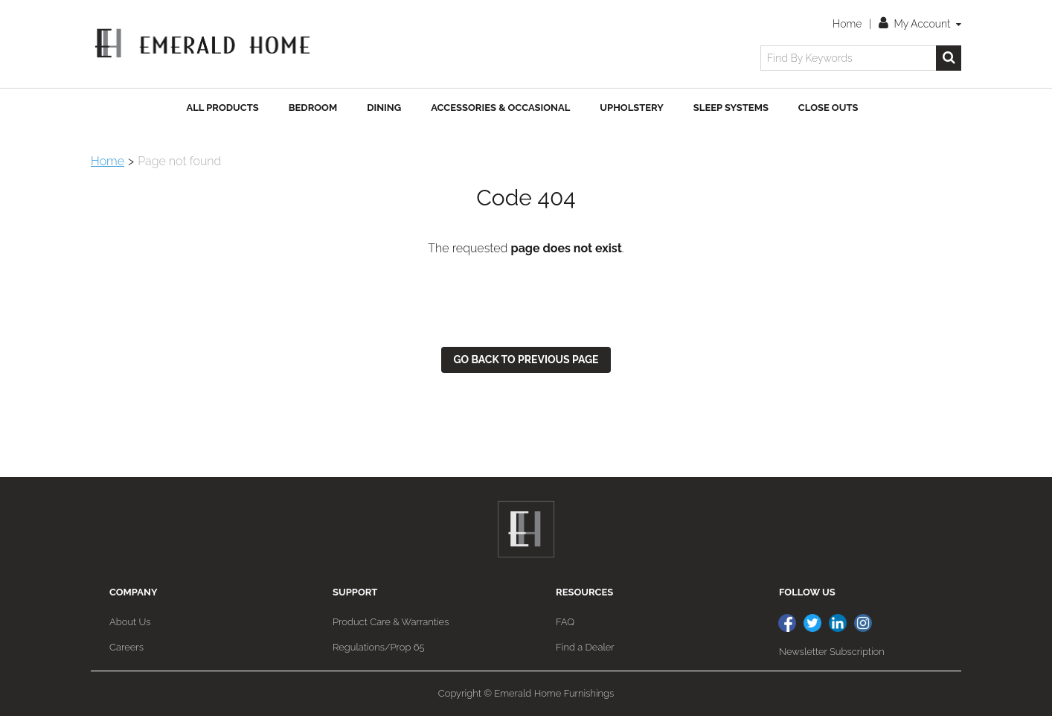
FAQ (565, 621)
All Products (223, 107)
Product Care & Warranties (391, 621)
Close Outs (828, 107)
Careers (126, 647)
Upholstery (632, 107)
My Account (920, 24)
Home (847, 24)
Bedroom (313, 107)
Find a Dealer (585, 647)
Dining (384, 107)
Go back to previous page (525, 359)
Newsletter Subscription (832, 651)
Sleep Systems (731, 107)
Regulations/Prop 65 (379, 647)
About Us (129, 621)
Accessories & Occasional (500, 107)
